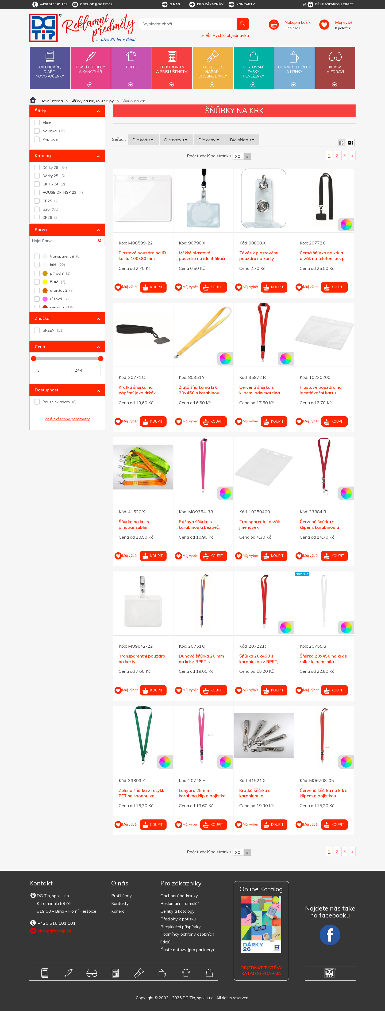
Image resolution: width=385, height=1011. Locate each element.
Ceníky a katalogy (177, 911)
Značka (42, 318)
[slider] (33, 358)
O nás (170, 4)
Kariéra (118, 911)
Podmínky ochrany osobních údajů (187, 937)
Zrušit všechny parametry (67, 419)
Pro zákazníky (206, 4)
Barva (41, 229)
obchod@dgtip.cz (92, 4)
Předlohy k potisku (178, 918)
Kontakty (241, 4)
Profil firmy (121, 895)
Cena (40, 346)
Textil (131, 64)
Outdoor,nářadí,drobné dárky (212, 67)
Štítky (40, 110)
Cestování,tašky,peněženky (253, 67)
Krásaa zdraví (335, 66)
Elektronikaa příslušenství (172, 66)
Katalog (43, 155)
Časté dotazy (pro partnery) (187, 949)
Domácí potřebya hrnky (294, 66)
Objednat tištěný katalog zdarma (261, 970)
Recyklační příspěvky (180, 926)
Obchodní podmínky (179, 895)
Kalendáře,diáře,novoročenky (49, 63)
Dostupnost (46, 389)
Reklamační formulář (179, 903)
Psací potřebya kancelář (90, 66)
